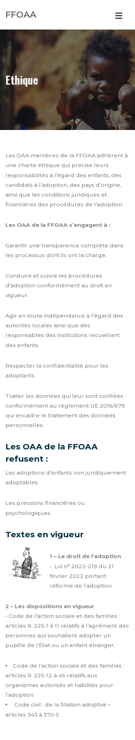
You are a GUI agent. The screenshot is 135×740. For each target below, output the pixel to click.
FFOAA (20, 14)
